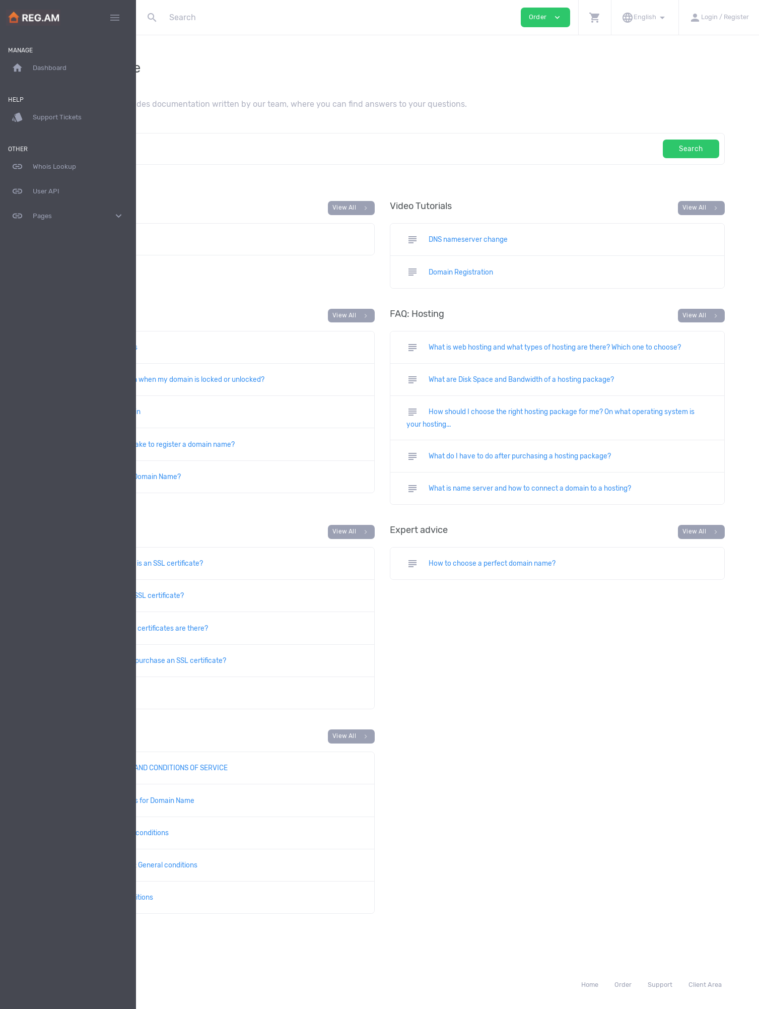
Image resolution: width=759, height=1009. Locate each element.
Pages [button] (68, 216)
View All (416, 208)
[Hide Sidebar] (115, 18)
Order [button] (545, 17)
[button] (594, 17)
